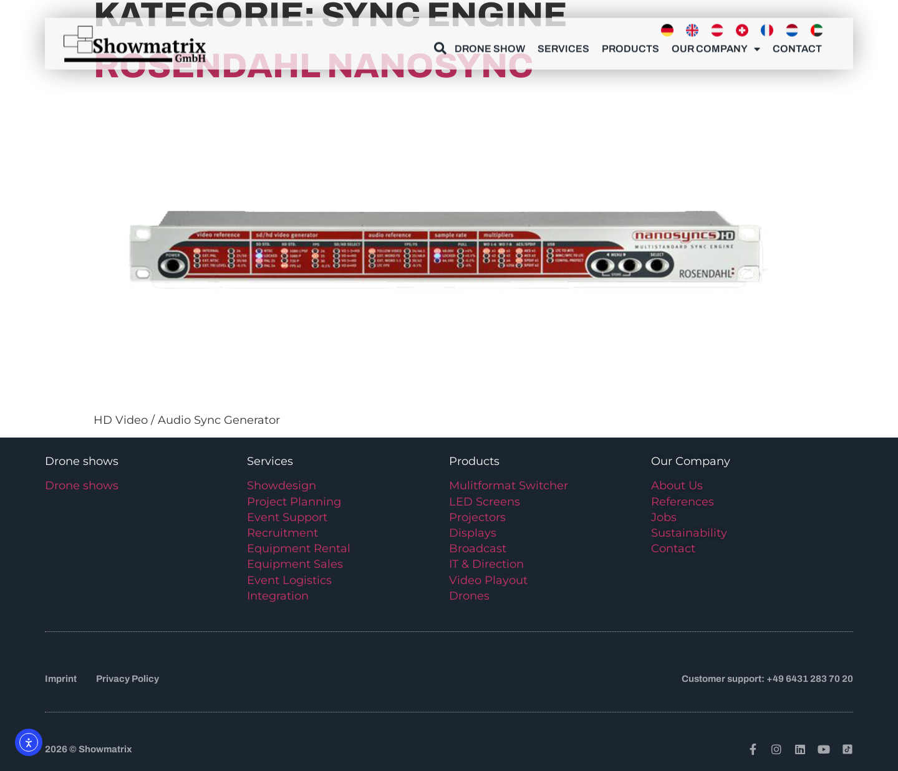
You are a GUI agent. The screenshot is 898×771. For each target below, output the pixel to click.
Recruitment (282, 533)
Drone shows (81, 485)
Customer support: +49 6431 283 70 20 (767, 679)
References (682, 502)
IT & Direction (486, 564)
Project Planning (294, 502)
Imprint (61, 679)
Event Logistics (289, 580)
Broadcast (477, 548)
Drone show (490, 45)
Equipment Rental (298, 548)
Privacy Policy (127, 679)
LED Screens (484, 502)
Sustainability (689, 533)
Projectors (477, 517)
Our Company (716, 45)
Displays (472, 533)
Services (563, 45)
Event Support (287, 517)
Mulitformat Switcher (508, 485)
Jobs (664, 517)
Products (630, 45)
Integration (278, 596)
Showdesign (281, 485)
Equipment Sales (295, 564)
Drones (469, 596)
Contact (797, 45)
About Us (677, 485)
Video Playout (488, 580)
